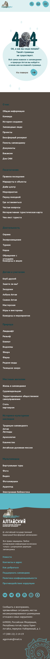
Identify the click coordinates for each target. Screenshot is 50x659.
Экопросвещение (12, 239)
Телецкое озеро (11, 367)
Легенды (7, 431)
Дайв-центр (9, 186)
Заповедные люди (12, 126)
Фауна (6, 357)
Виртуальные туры (13, 465)
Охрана (6, 234)
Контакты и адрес (12, 562)
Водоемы (8, 346)
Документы (9, 148)
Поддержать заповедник (16, 572)
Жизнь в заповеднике (14, 385)
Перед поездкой (12, 197)
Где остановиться (12, 202)
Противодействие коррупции (19, 583)
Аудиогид (8, 486)
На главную (22, 72)
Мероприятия (10, 191)
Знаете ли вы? (10, 283)
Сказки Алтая (10, 299)
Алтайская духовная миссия (18, 447)
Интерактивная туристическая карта (22, 212)
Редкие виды (10, 362)
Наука (6, 250)
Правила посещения (13, 176)
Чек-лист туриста (12, 217)
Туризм (7, 244)
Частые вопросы (11, 207)
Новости (7, 556)
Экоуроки (8, 289)
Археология (9, 437)
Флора (6, 352)
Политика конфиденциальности (20, 577)
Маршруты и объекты (14, 181)
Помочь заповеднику (14, 142)
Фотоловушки (10, 481)
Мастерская (9, 305)
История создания (12, 121)
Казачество (9, 442)
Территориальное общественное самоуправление (21, 398)
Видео (6, 476)
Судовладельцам (12, 391)
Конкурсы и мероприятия (16, 315)
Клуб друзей (9, 278)
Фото (6, 470)
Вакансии (8, 153)
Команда (7, 116)
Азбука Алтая (10, 294)
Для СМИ (7, 158)
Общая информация (13, 111)
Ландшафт (8, 331)
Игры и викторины (13, 310)
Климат (7, 341)
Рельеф (7, 336)
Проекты (7, 132)
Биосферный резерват (15, 137)
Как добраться (11, 567)
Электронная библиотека (16, 491)
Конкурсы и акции (12, 260)
